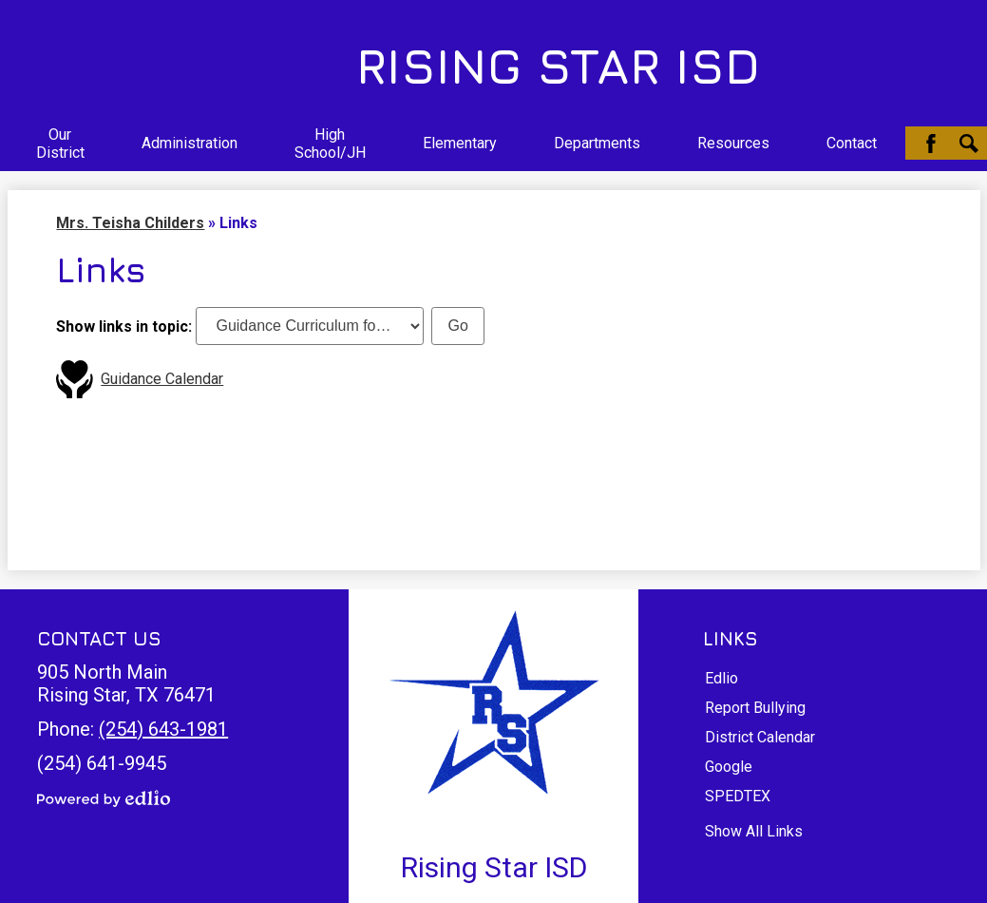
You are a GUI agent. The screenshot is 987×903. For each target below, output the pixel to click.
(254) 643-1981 (163, 729)
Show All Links (754, 831)
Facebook (930, 143)
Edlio (721, 678)
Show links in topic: (124, 326)
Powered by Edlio (103, 798)
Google (728, 767)
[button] (60, 143)
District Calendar (760, 737)
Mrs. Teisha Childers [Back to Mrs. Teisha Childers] (130, 223)
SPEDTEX (737, 796)
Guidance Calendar (162, 379)
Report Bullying (755, 708)
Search (968, 143)
